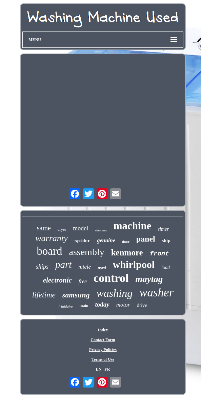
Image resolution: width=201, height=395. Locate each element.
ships (42, 266)
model (80, 228)
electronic (57, 280)
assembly (86, 252)
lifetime (44, 295)
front (159, 253)
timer (163, 229)
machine (133, 226)
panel (145, 238)
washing (114, 293)
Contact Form (103, 339)
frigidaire (66, 306)
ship (166, 240)
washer (156, 292)
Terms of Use (103, 359)
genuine (106, 240)
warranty (51, 238)
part (63, 264)
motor (123, 305)
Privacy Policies (103, 349)
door (125, 242)
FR (107, 369)
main (84, 305)
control (111, 278)
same (44, 228)
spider (83, 241)
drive (142, 305)
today (102, 304)
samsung (76, 295)
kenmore (127, 252)
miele (84, 267)
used (102, 267)
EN (99, 369)
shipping (100, 230)
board (49, 251)
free (83, 281)
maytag (149, 279)
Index (103, 330)
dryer (62, 229)
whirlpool (134, 264)
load (165, 267)
